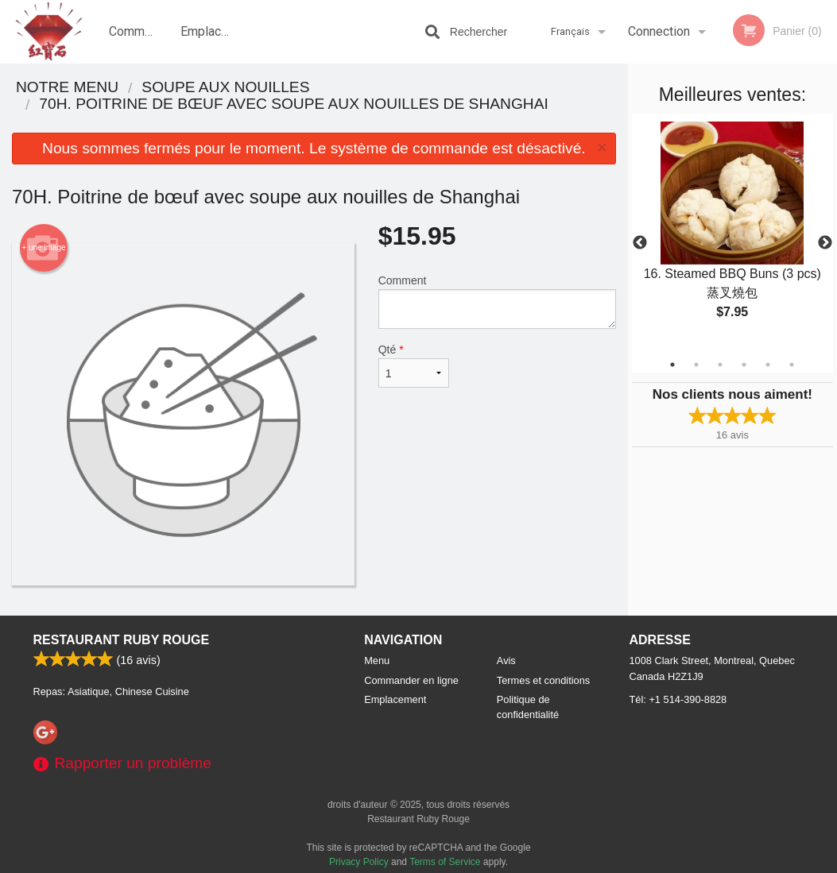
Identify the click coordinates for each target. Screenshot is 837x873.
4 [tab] (744, 365)
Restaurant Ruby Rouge (121, 640)
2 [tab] (696, 365)
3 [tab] (720, 365)
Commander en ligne (139, 44)
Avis (506, 660)
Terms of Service (444, 861)
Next (825, 243)
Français (570, 31)
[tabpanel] (732, 234)
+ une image (43, 248)
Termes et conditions (543, 680)
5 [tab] (768, 365)
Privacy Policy (359, 861)
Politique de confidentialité (528, 706)
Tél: (678, 699)
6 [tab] (792, 365)
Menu (376, 660)
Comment (497, 301)
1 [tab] (672, 365)
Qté (413, 365)
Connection (659, 31)
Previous (640, 243)
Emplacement (210, 31)
